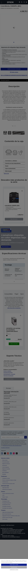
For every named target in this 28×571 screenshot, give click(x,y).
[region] (14, 565)
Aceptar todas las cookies (14, 564)
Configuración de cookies (14, 569)
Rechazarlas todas (14, 567)
